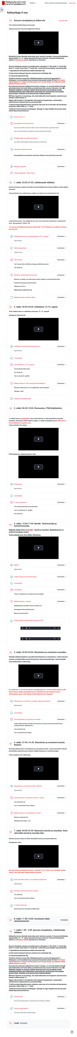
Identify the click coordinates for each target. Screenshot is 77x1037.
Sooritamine (61, 123)
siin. (16, 229)
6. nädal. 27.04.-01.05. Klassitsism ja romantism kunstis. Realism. (39, 743)
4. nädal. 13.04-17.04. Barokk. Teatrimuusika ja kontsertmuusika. (35, 524)
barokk (25, 60)
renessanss (19, 60)
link (29, 223)
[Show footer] (72, 1032)
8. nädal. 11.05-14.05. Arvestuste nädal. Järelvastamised (32, 920)
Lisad (16, 1023)
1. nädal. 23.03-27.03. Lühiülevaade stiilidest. (34, 182)
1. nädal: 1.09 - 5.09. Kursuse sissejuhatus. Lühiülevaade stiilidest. (39, 931)
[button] (10, 20)
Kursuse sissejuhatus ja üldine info (29, 20)
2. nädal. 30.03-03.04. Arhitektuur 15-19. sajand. (36, 307)
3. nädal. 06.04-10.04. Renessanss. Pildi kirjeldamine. (38, 408)
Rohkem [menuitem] (32, 3)
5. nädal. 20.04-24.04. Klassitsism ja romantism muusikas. (40, 652)
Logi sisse (72, 3)
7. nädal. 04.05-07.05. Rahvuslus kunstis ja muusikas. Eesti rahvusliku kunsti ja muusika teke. (40, 832)
